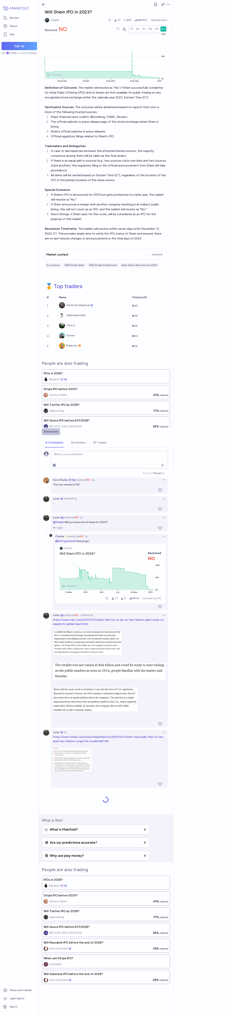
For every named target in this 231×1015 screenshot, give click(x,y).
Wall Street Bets (74, 265)
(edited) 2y (70, 498)
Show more (51, 431)
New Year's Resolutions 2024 (139, 265)
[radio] (131, 29)
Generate (157, 254)
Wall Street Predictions (103, 265)
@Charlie (58, 522)
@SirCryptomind (65, 541)
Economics (53, 265)
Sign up (19, 46)
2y (93, 479)
